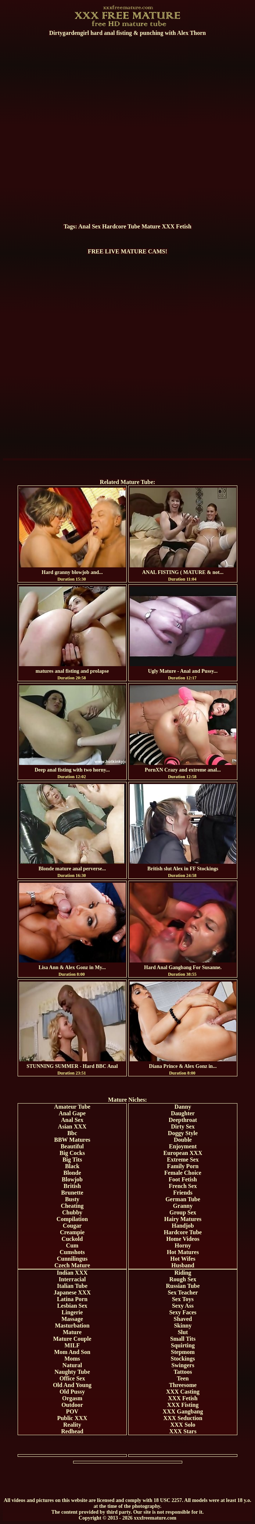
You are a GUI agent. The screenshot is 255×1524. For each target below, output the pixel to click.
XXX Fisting (183, 1405)
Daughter (183, 1113)
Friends (182, 1192)
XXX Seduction (182, 1418)
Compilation (72, 1219)
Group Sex (182, 1212)
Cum (72, 1245)
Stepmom (183, 1352)
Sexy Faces (182, 1312)
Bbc (72, 1133)
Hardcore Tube (121, 226)
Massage (72, 1319)
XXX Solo (182, 1425)
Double (183, 1140)
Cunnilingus (72, 1259)
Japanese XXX (72, 1292)
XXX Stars (182, 1431)
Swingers (182, 1365)
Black (72, 1166)
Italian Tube (72, 1286)
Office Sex (72, 1378)
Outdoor (72, 1405)
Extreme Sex (182, 1159)
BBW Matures (72, 1140)
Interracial (72, 1279)
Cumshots (72, 1252)
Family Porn (183, 1166)
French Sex (183, 1186)
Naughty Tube (72, 1372)
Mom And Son (72, 1352)
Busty (72, 1199)
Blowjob (72, 1179)
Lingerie (72, 1312)
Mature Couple (72, 1339)
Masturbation (72, 1325)
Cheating (72, 1206)
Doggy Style (183, 1133)
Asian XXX (72, 1126)
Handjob (183, 1226)
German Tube (182, 1199)
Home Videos (182, 1239)
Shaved (183, 1319)
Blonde (72, 1173)
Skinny (182, 1325)
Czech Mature (72, 1265)
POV (72, 1411)
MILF (72, 1345)
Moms (72, 1358)
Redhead (72, 1431)
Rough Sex (182, 1279)
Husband (182, 1265)
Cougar (72, 1226)
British (72, 1186)
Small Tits (182, 1339)
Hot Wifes (182, 1259)
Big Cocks (72, 1153)
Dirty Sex (182, 1126)
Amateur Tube (72, 1107)
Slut (183, 1332)
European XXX (183, 1153)
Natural (72, 1365)
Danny (183, 1107)
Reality (72, 1425)
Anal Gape (72, 1113)
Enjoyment (183, 1146)
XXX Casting (183, 1391)
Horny (183, 1245)
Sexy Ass (183, 1306)
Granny (183, 1206)
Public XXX (72, 1418)
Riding (182, 1273)
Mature (150, 226)
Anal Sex (89, 226)
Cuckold (72, 1239)
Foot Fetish (183, 1179)
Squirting (183, 1345)
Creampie (72, 1232)
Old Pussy (72, 1391)
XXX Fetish (176, 226)
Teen (182, 1378)
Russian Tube (183, 1286)
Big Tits (72, 1159)
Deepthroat (183, 1120)
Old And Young (72, 1385)
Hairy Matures (182, 1219)
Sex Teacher (183, 1292)
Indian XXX (72, 1273)
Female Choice (182, 1173)
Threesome (183, 1385)
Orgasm (72, 1398)
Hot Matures (183, 1252)
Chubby (72, 1212)
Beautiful (72, 1146)
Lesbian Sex (72, 1306)
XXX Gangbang (183, 1411)
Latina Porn (72, 1299)
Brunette (72, 1192)
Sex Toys (183, 1299)
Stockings (183, 1358)
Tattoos (182, 1372)
